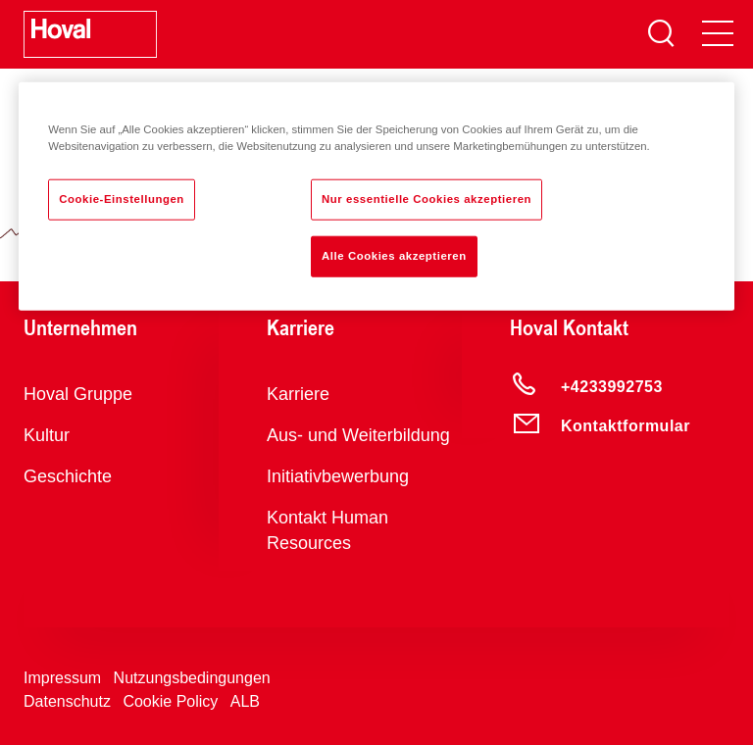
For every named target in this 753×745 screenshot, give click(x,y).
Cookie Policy (170, 701)
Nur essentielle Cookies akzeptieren (426, 199)
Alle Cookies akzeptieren (394, 256)
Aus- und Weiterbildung (358, 435)
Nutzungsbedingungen (192, 678)
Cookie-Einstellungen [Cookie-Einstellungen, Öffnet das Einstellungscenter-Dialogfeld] (121, 199)
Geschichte (68, 476)
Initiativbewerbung (338, 476)
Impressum (62, 678)
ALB (245, 701)
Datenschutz (67, 701)
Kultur (47, 435)
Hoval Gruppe (78, 394)
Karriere (298, 394)
